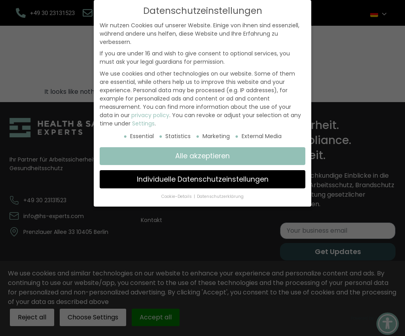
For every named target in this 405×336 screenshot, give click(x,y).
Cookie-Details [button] (177, 196)
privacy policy (150, 115)
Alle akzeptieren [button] (202, 156)
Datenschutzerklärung (220, 196)
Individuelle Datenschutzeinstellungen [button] (203, 179)
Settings (143, 123)
